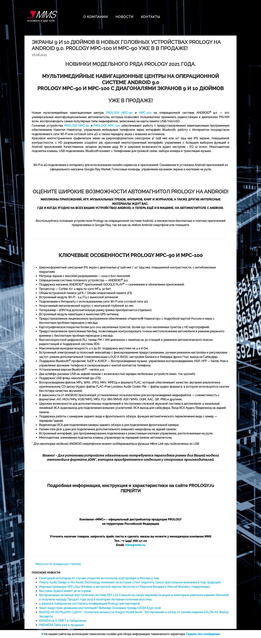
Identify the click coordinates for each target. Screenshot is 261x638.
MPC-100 (145, 112)
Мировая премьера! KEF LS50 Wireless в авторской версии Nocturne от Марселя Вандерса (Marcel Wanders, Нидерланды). (124, 586)
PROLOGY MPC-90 (119, 112)
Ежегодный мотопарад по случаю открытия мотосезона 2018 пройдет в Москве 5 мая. (99, 578)
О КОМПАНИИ (95, 17)
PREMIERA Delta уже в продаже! (61, 625)
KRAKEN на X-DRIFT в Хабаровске (62, 620)
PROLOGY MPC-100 (107, 125)
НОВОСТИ (124, 17)
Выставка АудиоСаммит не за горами (65, 591)
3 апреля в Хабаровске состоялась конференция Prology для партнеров (89, 603)
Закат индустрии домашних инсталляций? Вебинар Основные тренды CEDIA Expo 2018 (100, 608)
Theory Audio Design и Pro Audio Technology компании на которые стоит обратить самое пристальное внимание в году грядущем (130, 582)
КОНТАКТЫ (150, 17)
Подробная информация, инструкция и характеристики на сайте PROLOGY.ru (130, 485)
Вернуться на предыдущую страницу (58, 564)
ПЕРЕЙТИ (131, 490)
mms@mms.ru (135, 545)
